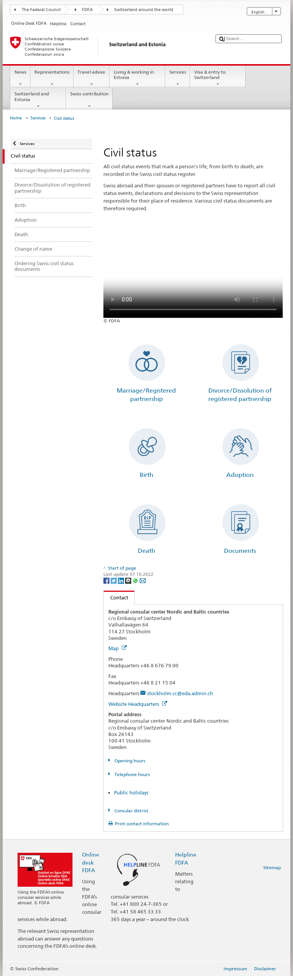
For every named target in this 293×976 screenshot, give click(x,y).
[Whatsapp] (136, 580)
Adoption (240, 474)
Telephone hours (131, 774)
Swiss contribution (89, 100)
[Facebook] (107, 580)
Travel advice (91, 78)
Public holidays (131, 792)
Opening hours (129, 760)
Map (117, 648)
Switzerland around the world (143, 9)
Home (16, 118)
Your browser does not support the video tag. (193, 273)
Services (178, 78)
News (20, 78)
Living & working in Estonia (137, 78)
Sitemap (272, 867)
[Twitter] (114, 580)
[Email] (143, 580)
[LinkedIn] (121, 580)
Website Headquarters (137, 704)
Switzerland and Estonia (38, 100)
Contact (116, 597)
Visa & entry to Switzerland (217, 78)
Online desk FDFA (90, 862)
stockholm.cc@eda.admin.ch (180, 693)
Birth (146, 474)
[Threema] (128, 580)
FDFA (87, 9)
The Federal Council (41, 9)
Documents (240, 550)
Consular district (130, 810)
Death (146, 550)
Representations (52, 78)
